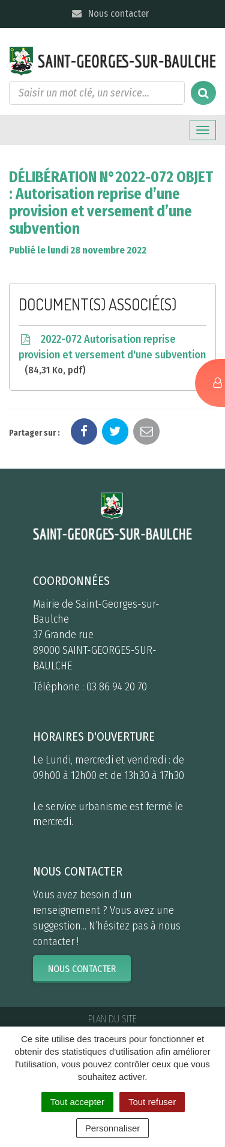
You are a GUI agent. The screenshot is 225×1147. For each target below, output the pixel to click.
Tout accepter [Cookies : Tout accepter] (77, 1102)
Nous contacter (110, 13)
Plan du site (112, 1019)
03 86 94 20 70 (116, 686)
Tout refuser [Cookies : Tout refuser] (152, 1102)
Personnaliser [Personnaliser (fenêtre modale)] (112, 1128)
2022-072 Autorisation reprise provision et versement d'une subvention (112, 355)
